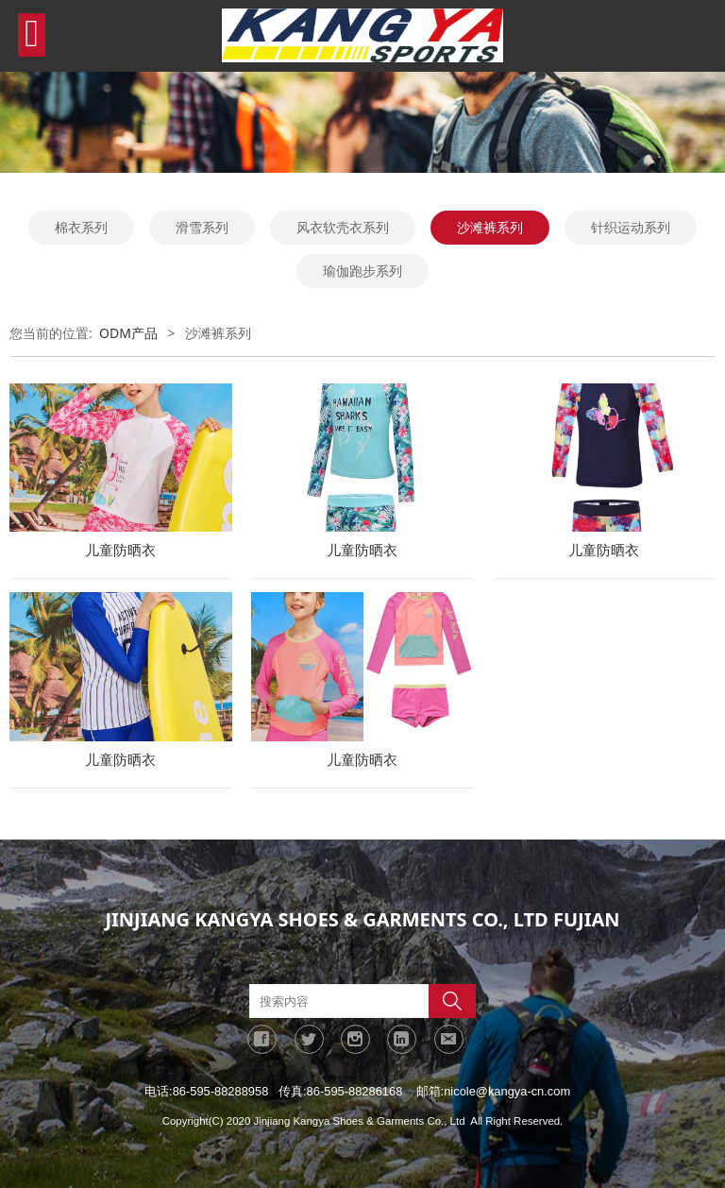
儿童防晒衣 (120, 550)
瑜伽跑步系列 (362, 271)
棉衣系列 (81, 227)
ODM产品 (128, 333)
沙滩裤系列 (490, 227)
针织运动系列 (630, 227)
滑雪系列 (202, 227)
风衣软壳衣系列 (342, 227)
